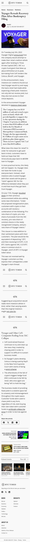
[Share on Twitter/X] (8, 422)
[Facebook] (2, 492)
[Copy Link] (17, 422)
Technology (4, 513)
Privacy (20, 540)
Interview (16, 503)
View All (24, 459)
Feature (16, 506)
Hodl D (9, 24)
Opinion (16, 501)
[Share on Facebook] (4, 422)
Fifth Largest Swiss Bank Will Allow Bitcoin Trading (21, 447)
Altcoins (3, 516)
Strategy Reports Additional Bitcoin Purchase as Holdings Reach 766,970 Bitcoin (6, 473)
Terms (24, 540)
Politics (3, 511)
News (3, 10)
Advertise (3, 528)
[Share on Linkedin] (12, 422)
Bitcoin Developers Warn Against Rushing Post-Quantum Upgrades (19, 473)
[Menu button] (2, 3)
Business (10, 10)
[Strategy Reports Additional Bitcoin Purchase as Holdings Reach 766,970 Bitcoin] (6, 467)
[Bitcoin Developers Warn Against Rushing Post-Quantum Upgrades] (19, 467)
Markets (18, 10)
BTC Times (14, 540)
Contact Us (4, 533)
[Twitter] (6, 492)
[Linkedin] (9, 492)
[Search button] (27, 3)
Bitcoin (19, 450)
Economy (3, 506)
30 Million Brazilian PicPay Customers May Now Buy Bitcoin (9, 434)
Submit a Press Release (7, 530)
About (3, 525)
